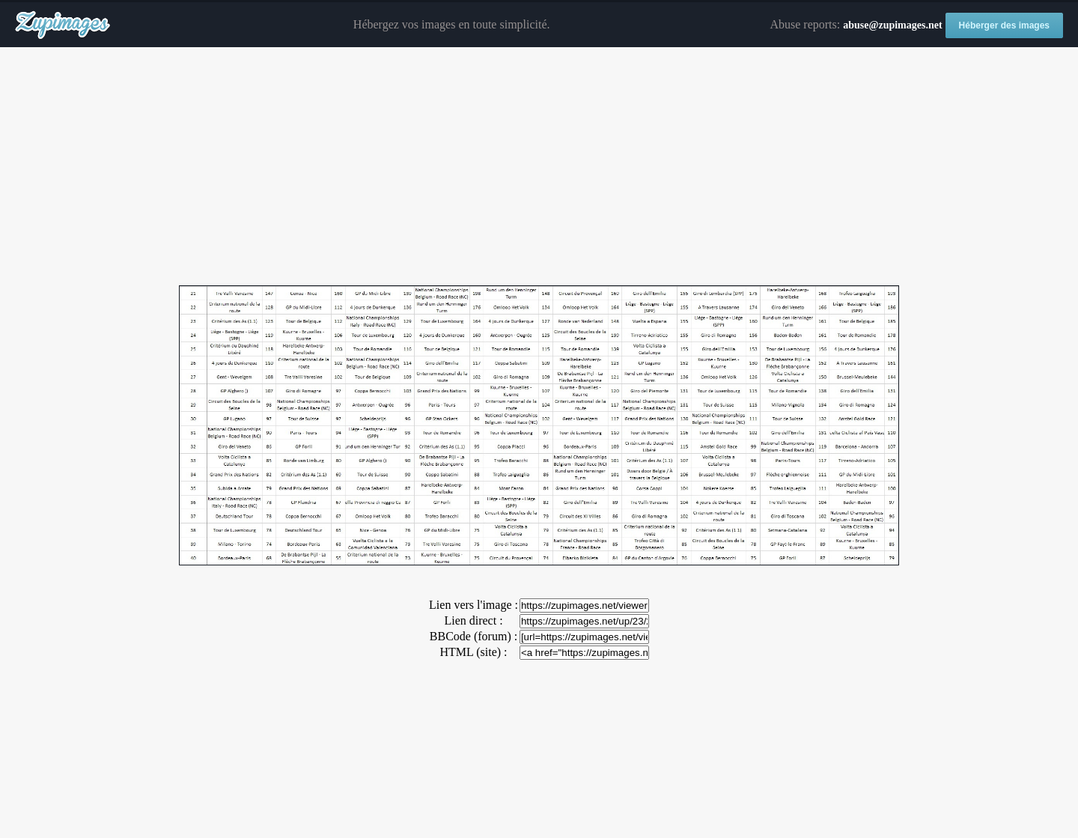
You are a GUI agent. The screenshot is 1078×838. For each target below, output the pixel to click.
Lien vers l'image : (473, 604)
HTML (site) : (473, 652)
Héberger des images (1004, 25)
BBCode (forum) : (473, 636)
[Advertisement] (539, 167)
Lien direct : (473, 620)
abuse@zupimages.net (892, 25)
